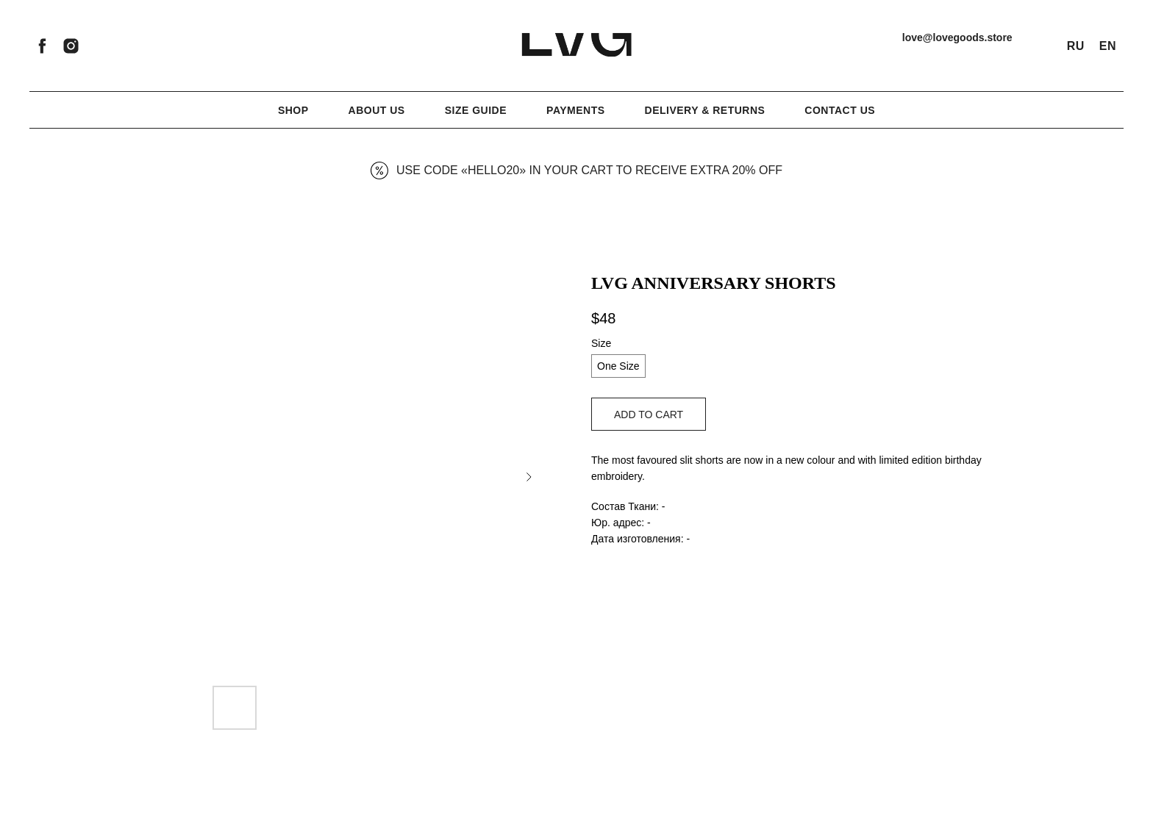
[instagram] (71, 46)
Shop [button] (293, 110)
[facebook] (42, 46)
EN (1107, 46)
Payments (575, 110)
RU (1076, 46)
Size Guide (476, 110)
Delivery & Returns (705, 110)
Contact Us (839, 110)
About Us (377, 110)
